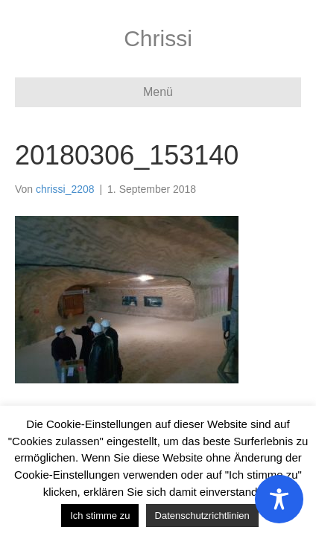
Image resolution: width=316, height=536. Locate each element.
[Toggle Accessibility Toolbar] (279, 499)
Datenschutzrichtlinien (202, 515)
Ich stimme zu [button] (100, 515)
